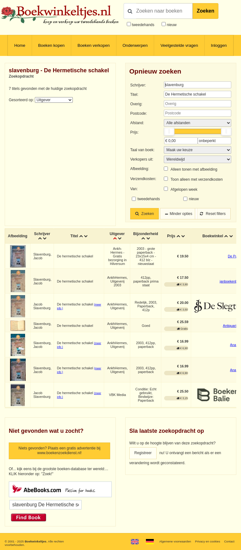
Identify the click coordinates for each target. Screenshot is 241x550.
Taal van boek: (142, 150)
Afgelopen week (184, 189)
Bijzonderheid (145, 234)
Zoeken (205, 11)
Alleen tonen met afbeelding (194, 169)
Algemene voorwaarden (175, 541)
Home (19, 45)
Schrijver (42, 234)
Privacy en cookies (207, 541)
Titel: (134, 94)
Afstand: (137, 123)
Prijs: (134, 132)
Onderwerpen (135, 45)
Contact (229, 541)
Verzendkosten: (143, 179)
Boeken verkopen (94, 45)
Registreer (143, 453)
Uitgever (117, 234)
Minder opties (181, 214)
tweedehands (143, 25)
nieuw (171, 25)
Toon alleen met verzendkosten (197, 179)
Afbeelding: (139, 169)
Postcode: (138, 113)
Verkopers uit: (141, 159)
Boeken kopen (51, 45)
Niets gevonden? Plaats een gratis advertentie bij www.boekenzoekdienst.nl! (59, 450)
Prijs (171, 236)
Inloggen (219, 45)
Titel (74, 236)
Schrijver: (138, 85)
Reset (213, 214)
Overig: (136, 104)
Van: (134, 189)
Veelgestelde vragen (179, 45)
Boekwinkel (212, 236)
